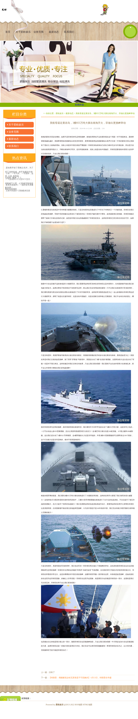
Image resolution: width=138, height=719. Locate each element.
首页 (7, 32)
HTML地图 (87, 705)
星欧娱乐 (60, 113)
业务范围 (38, 32)
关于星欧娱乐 (16, 124)
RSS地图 (78, 705)
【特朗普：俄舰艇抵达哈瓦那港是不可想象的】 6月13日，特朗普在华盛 (80, 678)
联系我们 (69, 32)
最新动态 (54, 32)
